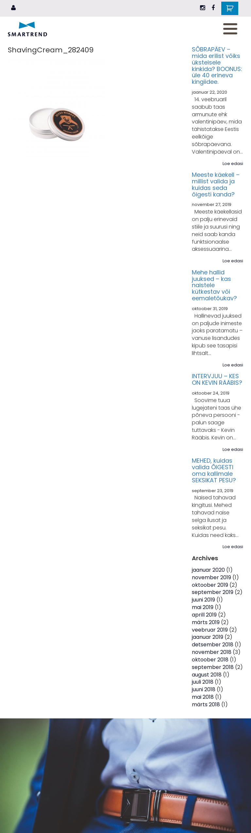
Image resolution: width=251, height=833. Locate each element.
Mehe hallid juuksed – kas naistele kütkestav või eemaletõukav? (214, 285)
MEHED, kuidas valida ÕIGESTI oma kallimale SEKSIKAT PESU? (214, 470)
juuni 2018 (203, 689)
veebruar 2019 (210, 630)
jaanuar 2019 (207, 637)
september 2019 (212, 592)
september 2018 (213, 667)
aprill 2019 (204, 615)
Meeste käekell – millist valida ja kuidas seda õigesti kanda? (216, 184)
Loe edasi (233, 164)
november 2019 (211, 577)
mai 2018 (203, 697)
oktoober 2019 (210, 585)
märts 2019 (206, 622)
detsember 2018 (212, 644)
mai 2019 (202, 607)
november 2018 (211, 652)
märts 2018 (206, 704)
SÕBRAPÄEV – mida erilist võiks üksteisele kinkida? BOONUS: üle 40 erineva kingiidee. (217, 65)
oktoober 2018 (210, 659)
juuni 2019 (203, 599)
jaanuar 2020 (208, 570)
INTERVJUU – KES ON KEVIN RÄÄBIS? (217, 379)
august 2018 (207, 674)
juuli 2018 (202, 682)
